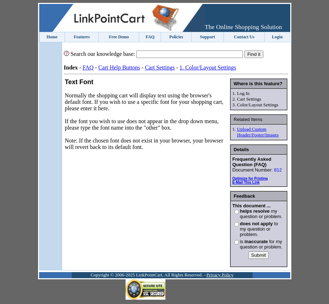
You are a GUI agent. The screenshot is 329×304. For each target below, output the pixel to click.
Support (207, 36)
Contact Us (244, 36)
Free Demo (119, 36)
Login (277, 36)
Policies (176, 36)
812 (278, 170)
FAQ (150, 36)
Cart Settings (160, 67)
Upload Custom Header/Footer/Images (258, 131)
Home (52, 36)
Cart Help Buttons (119, 67)
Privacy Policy (220, 275)
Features (82, 36)
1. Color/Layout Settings (207, 67)
